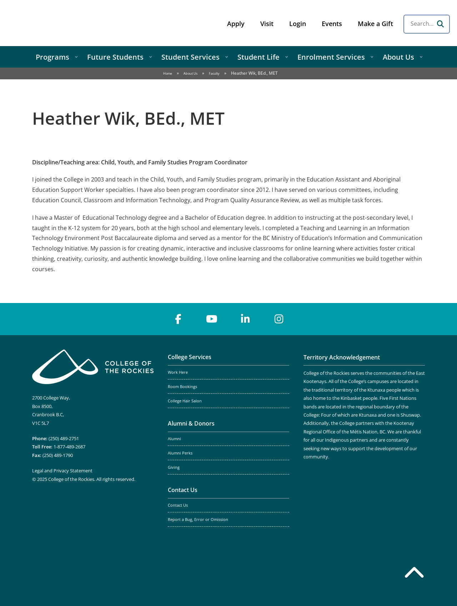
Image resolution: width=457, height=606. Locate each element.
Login (297, 23)
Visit (266, 23)
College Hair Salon (185, 400)
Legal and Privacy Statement (62, 470)
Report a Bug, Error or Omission (198, 519)
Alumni (174, 438)
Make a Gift (375, 23)
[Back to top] (414, 574)
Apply (236, 23)
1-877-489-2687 (69, 446)
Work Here (178, 372)
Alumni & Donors (191, 423)
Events (332, 23)
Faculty (214, 73)
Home (167, 73)
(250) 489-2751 (64, 438)
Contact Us (182, 490)
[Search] (440, 24)
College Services (189, 357)
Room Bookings (182, 386)
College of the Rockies (62, 23)
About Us (190, 73)
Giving (174, 467)
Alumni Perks (180, 453)
